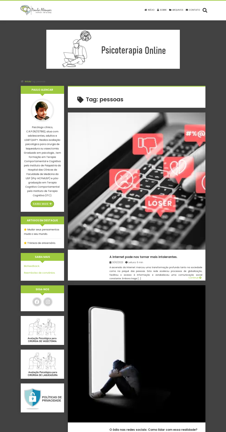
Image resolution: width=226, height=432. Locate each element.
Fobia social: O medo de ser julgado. (155, 274)
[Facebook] (37, 302)
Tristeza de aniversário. (41, 243)
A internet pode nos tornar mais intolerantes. (151, 122)
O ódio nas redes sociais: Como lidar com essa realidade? (160, 173)
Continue (194, 156)
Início (28, 81)
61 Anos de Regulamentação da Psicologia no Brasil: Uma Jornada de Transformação (156, 227)
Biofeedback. (32, 266)
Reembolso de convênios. (39, 273)
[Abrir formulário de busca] (205, 10)
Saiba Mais (42, 204)
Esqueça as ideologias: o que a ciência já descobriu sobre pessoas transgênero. (160, 328)
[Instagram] (48, 302)
